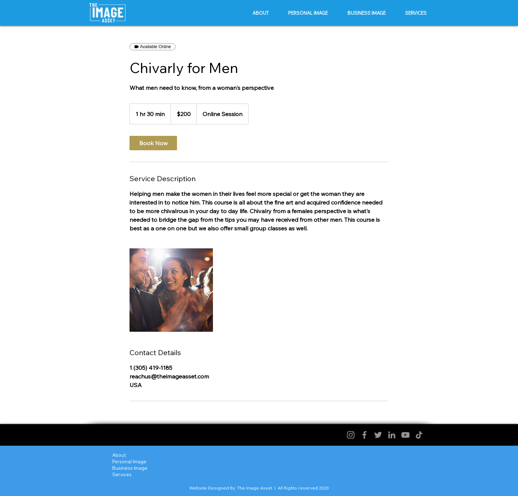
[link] (153, 143)
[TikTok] (419, 435)
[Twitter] (378, 435)
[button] (308, 12)
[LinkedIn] (392, 435)
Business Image (129, 468)
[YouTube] (405, 435)
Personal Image (129, 461)
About (119, 455)
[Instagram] (351, 435)
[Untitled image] (171, 290)
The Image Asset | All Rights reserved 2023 (283, 488)
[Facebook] (364, 435)
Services (122, 474)
